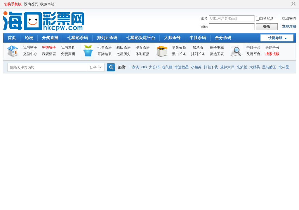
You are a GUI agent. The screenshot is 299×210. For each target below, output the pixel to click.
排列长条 (198, 54)
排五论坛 (142, 48)
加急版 (198, 48)
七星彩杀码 (77, 38)
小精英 (196, 67)
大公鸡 (154, 67)
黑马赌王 (269, 67)
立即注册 (289, 26)
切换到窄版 (292, 4)
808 (144, 67)
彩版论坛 (124, 48)
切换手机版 (13, 4)
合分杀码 (223, 38)
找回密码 (289, 18)
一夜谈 (133, 67)
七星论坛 (105, 48)
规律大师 (227, 67)
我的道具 (68, 48)
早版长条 (179, 48)
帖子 (93, 68)
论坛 (29, 38)
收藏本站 (47, 4)
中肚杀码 (198, 38)
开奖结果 (105, 54)
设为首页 (31, 4)
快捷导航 (275, 38)
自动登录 (265, 18)
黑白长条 (179, 54)
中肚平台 (253, 48)
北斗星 (284, 67)
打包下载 (211, 67)
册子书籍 (217, 48)
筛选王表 (217, 54)
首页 (12, 38)
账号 (204, 18)
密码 (204, 26)
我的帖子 (30, 48)
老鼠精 (167, 67)
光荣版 (242, 67)
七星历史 (124, 54)
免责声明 (68, 54)
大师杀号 (172, 38)
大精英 (254, 67)
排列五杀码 (107, 38)
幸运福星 (182, 67)
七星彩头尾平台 (140, 38)
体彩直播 (142, 54)
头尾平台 (253, 54)
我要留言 (49, 54)
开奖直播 (50, 38)
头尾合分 (272, 48)
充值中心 (30, 54)
